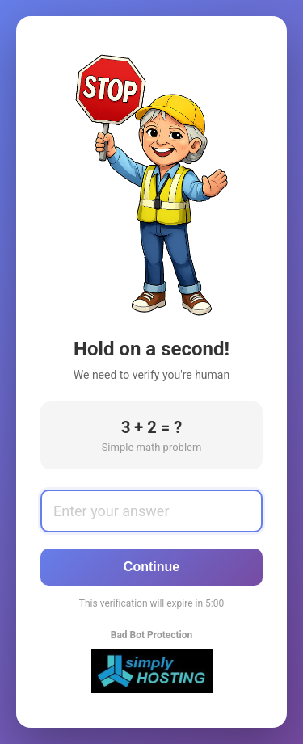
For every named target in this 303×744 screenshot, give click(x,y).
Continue (151, 567)
